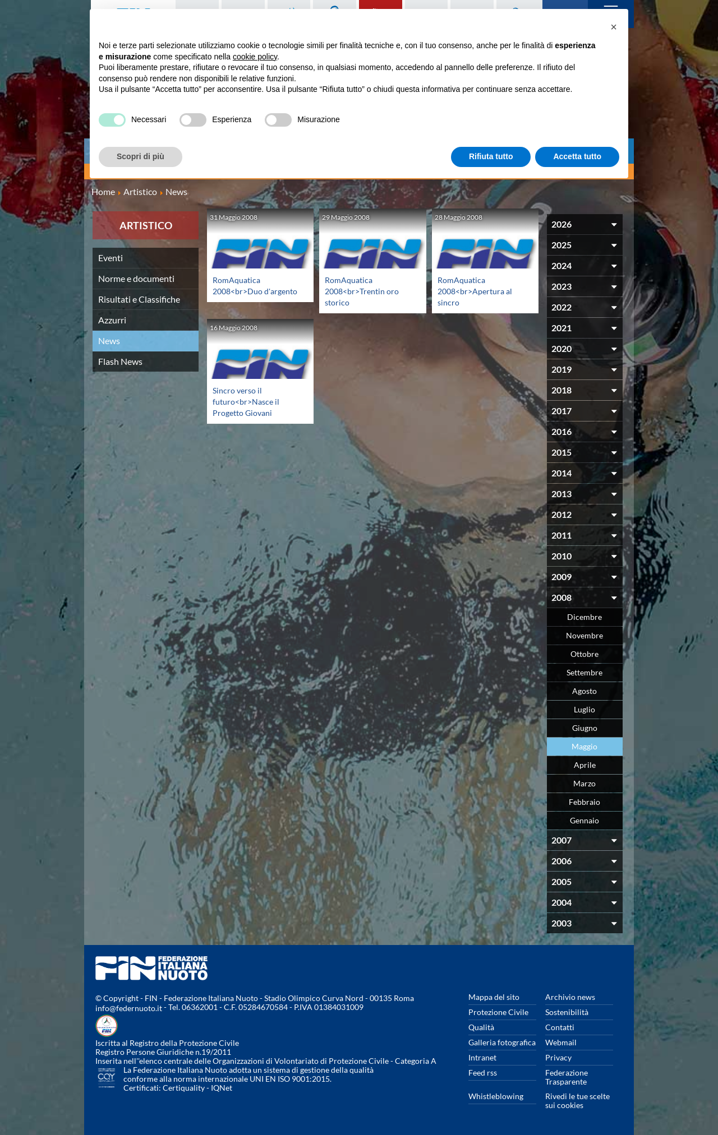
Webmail (561, 1042)
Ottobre (584, 654)
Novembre (584, 635)
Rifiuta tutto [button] (491, 156)
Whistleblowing (495, 1096)
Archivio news (570, 997)
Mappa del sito (493, 997)
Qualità (481, 1027)
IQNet (221, 1087)
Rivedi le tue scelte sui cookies (577, 1100)
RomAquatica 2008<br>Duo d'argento (240, 290)
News (109, 340)
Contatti (559, 1027)
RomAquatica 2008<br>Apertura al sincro (479, 290)
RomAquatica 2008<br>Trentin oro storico (366, 290)
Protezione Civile (498, 1012)
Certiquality (184, 1087)
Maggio (584, 746)
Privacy (558, 1057)
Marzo (584, 783)
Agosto (584, 691)
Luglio (584, 709)
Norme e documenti (136, 278)
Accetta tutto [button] (577, 156)
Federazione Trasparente (566, 1077)
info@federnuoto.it (128, 1008)
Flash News (120, 361)
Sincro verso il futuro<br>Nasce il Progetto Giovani (249, 401)
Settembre (584, 672)
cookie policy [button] (255, 56)
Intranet (482, 1057)
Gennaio (584, 820)
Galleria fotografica (502, 1042)
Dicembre (584, 617)
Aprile (585, 765)
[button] (614, 27)
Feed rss (482, 1072)
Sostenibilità (566, 1012)
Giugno (584, 728)
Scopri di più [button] (140, 156)
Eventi (110, 257)
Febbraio (584, 802)
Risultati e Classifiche (139, 299)
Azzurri (112, 319)
